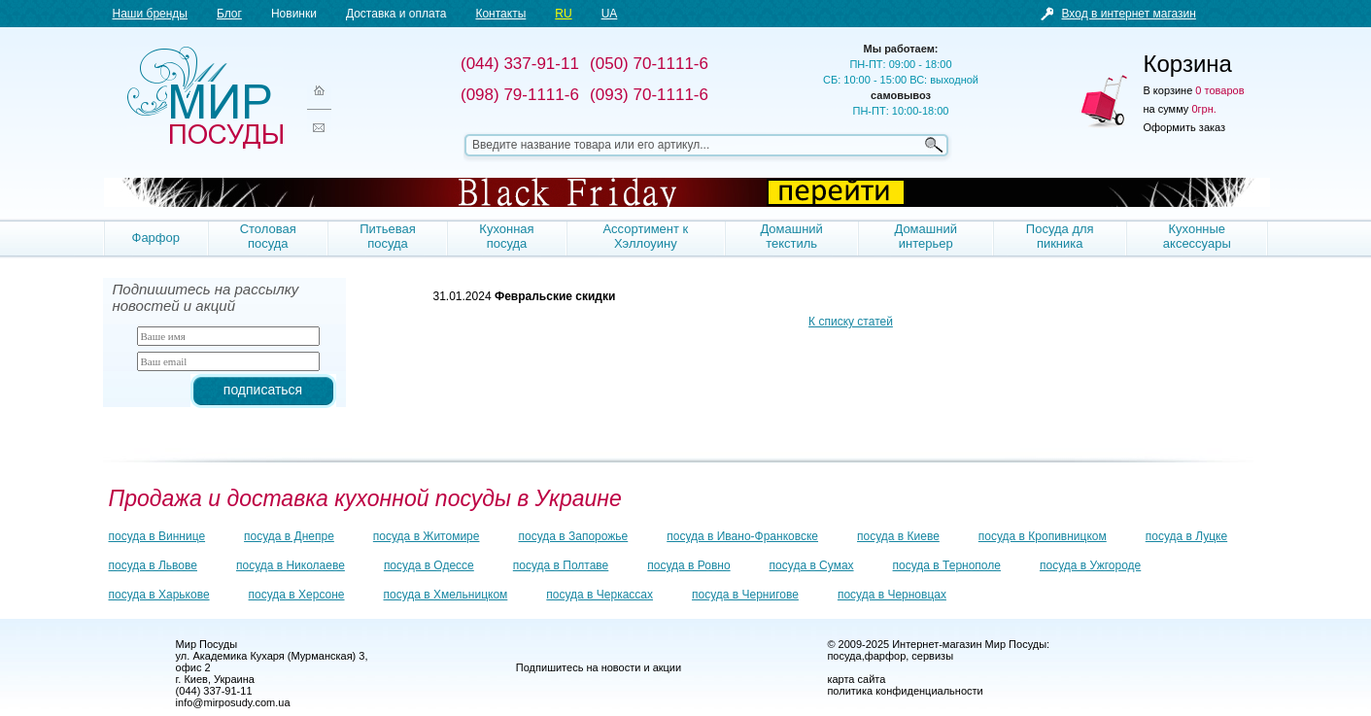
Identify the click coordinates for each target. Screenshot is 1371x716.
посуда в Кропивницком (1042, 536)
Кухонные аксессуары (1197, 236)
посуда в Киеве (898, 536)
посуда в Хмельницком (446, 594)
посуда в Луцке (1186, 536)
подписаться (262, 389)
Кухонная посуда (506, 236)
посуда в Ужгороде (1090, 565)
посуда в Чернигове (745, 594)
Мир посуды (205, 98)
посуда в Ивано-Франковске (742, 536)
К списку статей (850, 321)
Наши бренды (150, 13)
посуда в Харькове (159, 594)
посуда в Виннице (157, 536)
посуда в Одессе (429, 565)
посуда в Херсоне (297, 594)
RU (563, 13)
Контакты (500, 13)
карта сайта (856, 679)
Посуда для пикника (1060, 236)
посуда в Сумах (812, 565)
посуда (844, 656)
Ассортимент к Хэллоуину (645, 236)
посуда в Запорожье (573, 536)
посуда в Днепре (289, 536)
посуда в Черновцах (892, 594)
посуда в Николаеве (290, 565)
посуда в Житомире (426, 536)
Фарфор (156, 237)
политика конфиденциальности (904, 691)
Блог (229, 13)
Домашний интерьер (925, 236)
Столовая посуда (268, 236)
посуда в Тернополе (947, 565)
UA (609, 13)
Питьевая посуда (388, 236)
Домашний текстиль (791, 236)
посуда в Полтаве (560, 565)
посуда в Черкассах (599, 594)
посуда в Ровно (688, 565)
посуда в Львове (153, 565)
